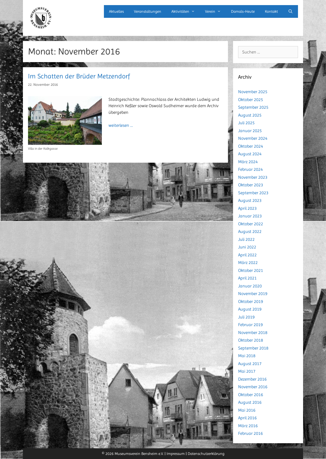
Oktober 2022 (250, 223)
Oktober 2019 (250, 301)
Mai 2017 (246, 371)
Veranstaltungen (147, 11)
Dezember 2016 (252, 379)
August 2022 (250, 231)
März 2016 (248, 425)
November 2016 (252, 386)
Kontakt (271, 11)
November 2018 (252, 332)
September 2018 (253, 348)
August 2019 (250, 309)
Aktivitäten (185, 11)
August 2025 (250, 115)
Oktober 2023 (250, 184)
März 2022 (248, 262)
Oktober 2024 (250, 146)
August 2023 (250, 200)
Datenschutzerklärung (206, 453)
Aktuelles (116, 11)
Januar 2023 (250, 215)
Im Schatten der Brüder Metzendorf (79, 76)
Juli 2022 (246, 239)
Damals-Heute (243, 11)
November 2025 (252, 91)
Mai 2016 (246, 410)
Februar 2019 (250, 324)
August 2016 (250, 402)
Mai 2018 (246, 355)
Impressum (176, 453)
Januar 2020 (250, 285)
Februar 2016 (250, 433)
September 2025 (253, 107)
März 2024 (248, 161)
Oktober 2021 (250, 270)
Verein (215, 11)
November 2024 (252, 138)
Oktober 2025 (250, 99)
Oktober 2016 (250, 394)
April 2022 (247, 254)
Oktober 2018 (250, 340)
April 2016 (247, 417)
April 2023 (247, 208)
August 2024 (250, 153)
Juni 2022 (247, 246)
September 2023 (253, 192)
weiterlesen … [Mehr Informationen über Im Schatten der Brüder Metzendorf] (120, 125)
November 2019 (252, 293)
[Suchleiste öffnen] (290, 11)
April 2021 (247, 278)
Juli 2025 (246, 122)
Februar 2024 (250, 169)
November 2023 (252, 177)
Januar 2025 (250, 130)
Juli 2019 (246, 316)
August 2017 (250, 363)
